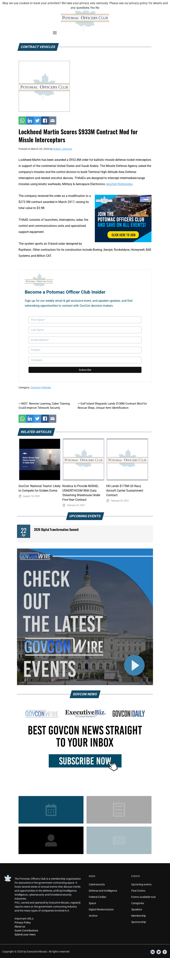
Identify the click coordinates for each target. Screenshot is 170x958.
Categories (137, 903)
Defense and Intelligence (103, 890)
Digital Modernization (101, 909)
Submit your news (25, 934)
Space (92, 903)
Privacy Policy (23, 922)
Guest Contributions (26, 930)
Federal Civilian (97, 896)
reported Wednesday (119, 184)
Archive (93, 915)
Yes (92, 7)
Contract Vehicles (40, 387)
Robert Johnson (62, 148)
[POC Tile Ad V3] (123, 218)
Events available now (143, 896)
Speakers (136, 909)
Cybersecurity (97, 884)
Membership (138, 915)
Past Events (138, 890)
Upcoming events (141, 884)
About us (20, 926)
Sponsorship (138, 921)
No (97, 7)
